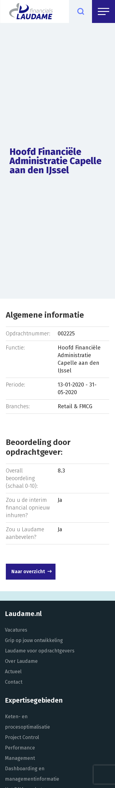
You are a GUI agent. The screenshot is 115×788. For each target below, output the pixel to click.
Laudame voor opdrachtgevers (40, 651)
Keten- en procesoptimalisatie (27, 722)
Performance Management (20, 753)
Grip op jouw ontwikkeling (34, 640)
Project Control (22, 737)
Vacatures (16, 630)
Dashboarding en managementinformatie (32, 774)
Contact (13, 682)
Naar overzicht (28, 571)
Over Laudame (21, 661)
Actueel (13, 671)
